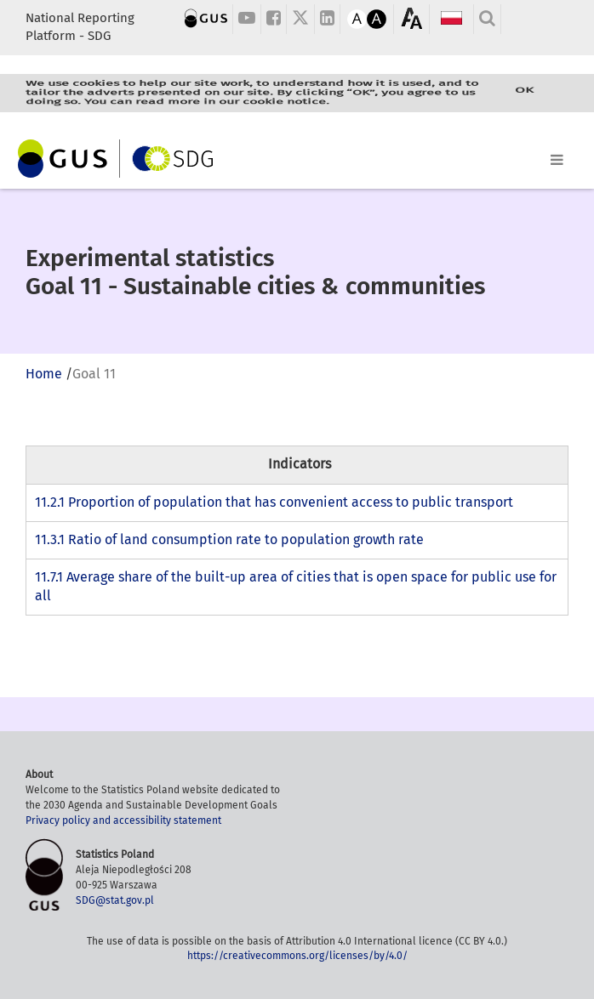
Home (44, 374)
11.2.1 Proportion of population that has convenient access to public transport (274, 502)
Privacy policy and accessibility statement (123, 820)
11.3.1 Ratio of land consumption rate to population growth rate (229, 539)
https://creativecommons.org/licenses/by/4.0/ (297, 956)
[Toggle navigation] (297, 156)
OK (524, 91)
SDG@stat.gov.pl (115, 900)
